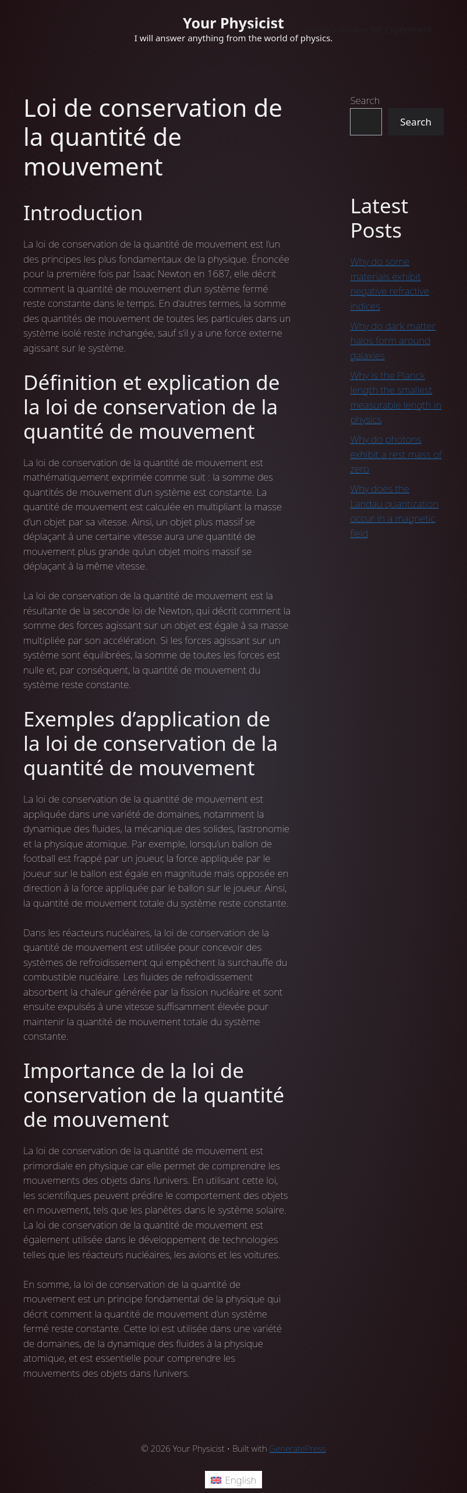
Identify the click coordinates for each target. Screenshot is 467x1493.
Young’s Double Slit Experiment (368, 29)
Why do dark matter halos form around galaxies (393, 340)
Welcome (262, 29)
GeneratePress (298, 1448)
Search (365, 100)
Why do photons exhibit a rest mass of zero (395, 453)
